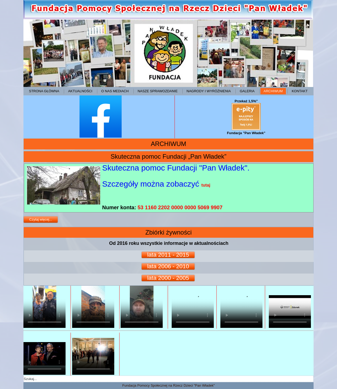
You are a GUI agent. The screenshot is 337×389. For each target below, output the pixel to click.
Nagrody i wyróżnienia (209, 91)
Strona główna (44, 91)
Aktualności (80, 91)
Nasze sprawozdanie (158, 91)
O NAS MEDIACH (115, 91)
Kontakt (300, 91)
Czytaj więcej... (40, 219)
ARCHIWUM (273, 91)
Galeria (247, 91)
